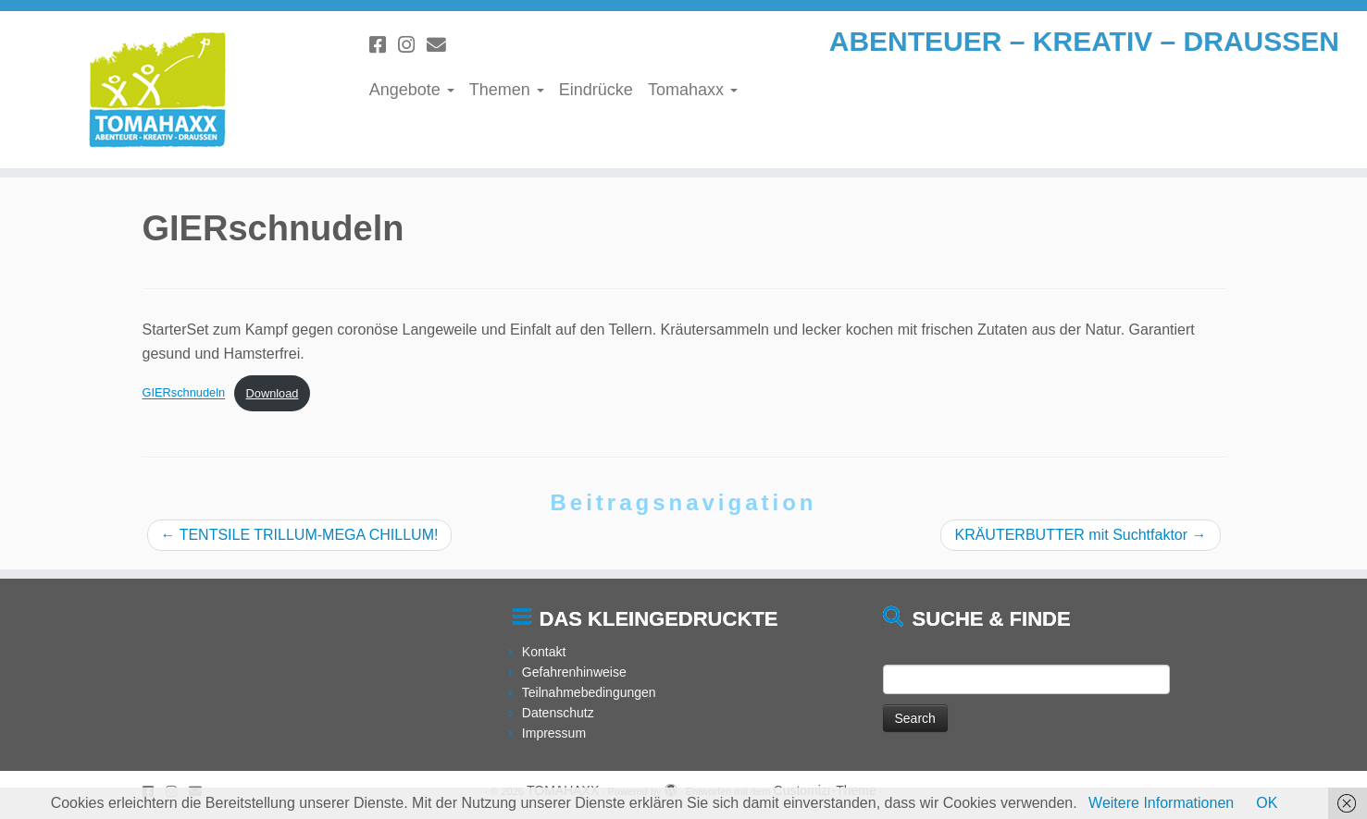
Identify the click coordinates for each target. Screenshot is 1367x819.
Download (272, 393)
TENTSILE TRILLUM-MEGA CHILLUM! (300, 535)
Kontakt (543, 651)
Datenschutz (558, 712)
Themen (506, 89)
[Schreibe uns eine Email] (442, 44)
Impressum (554, 733)
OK (1266, 803)
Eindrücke (596, 89)
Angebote (411, 89)
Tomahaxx (693, 89)
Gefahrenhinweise (574, 672)
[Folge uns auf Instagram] (412, 44)
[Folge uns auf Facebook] (383, 44)
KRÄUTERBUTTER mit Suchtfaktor (1080, 535)
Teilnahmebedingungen (589, 692)
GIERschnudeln (184, 393)
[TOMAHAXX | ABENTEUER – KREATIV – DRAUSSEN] (158, 89)
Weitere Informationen (1161, 803)
